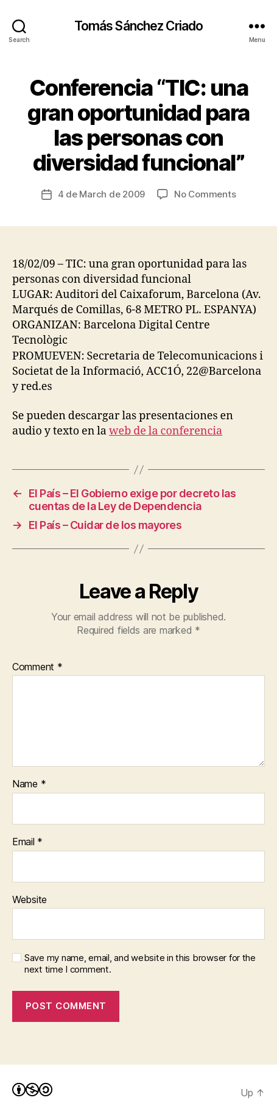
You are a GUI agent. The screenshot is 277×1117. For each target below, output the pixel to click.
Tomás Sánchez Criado (138, 26)
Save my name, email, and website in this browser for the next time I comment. (140, 963)
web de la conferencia (165, 431)
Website (29, 900)
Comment (37, 667)
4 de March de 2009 (101, 194)
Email (27, 842)
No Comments (205, 194)
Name (29, 784)
